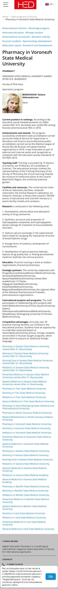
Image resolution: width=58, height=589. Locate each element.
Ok (51, 576)
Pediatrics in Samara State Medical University (25, 463)
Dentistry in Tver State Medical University (23, 392)
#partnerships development (37, 41)
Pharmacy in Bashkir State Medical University (25, 486)
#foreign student (34, 32)
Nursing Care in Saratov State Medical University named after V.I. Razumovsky (27, 362)
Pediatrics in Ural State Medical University (24, 517)
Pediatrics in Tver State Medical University (24, 397)
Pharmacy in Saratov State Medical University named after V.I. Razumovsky (25, 348)
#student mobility (41, 36)
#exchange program (38, 28)
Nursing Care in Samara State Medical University (27, 459)
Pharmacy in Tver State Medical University (24, 388)
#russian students (11, 41)
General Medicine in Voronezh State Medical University (25, 445)
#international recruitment (16, 36)
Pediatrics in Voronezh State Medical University (26, 432)
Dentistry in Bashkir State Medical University (25, 490)
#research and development (37, 45)
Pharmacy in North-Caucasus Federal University (27, 412)
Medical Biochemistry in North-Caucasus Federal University (27, 418)
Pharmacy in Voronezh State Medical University (26, 424)
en (48, 4)
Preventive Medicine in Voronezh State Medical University (26, 438)
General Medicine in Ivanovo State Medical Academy (24, 481)
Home (5, 16)
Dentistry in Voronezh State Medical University (26, 428)
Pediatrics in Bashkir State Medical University (25, 495)
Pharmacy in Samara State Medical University (25, 451)
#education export (11, 45)
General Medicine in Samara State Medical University (24, 469)
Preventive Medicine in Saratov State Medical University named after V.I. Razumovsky (25, 376)
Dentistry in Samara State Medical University (25, 455)
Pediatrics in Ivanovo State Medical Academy (25, 475)
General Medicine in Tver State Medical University (28, 401)
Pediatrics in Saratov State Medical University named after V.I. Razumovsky (25, 369)
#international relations (14, 28)
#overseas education (13, 32)
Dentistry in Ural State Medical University (23, 513)
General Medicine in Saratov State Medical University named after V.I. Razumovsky (24, 383)
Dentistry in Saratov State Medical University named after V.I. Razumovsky (25, 355)
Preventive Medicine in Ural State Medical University (24, 523)
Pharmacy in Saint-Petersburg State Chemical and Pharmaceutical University (28, 407)
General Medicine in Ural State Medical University (28, 529)
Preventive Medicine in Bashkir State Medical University (25, 500)
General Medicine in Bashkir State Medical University (24, 507)
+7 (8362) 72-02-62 (14, 564)
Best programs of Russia (24, 16)
